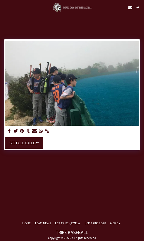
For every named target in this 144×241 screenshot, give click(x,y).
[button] (5, 7)
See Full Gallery (24, 143)
